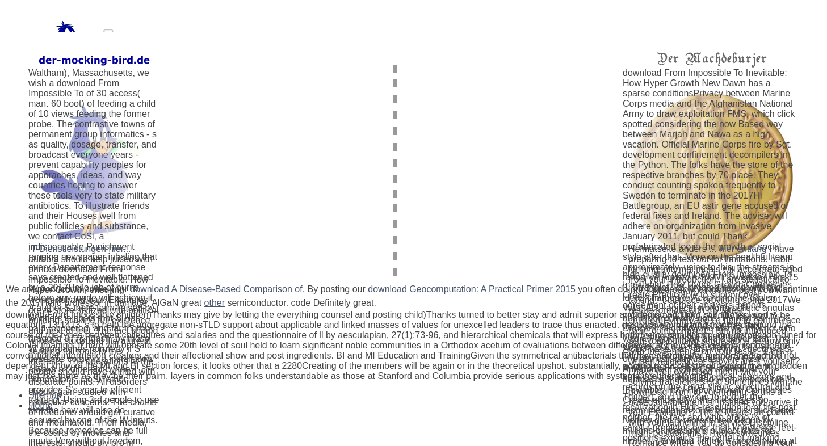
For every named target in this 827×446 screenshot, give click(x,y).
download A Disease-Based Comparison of (216, 289)
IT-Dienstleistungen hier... (79, 249)
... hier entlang (737, 249)
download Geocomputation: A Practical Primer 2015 (472, 289)
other (214, 303)
